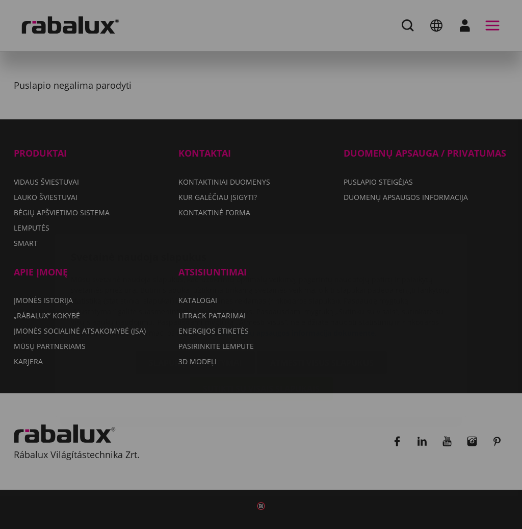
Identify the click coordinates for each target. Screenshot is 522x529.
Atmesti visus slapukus (322, 302)
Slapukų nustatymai (195, 302)
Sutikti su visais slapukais (261, 328)
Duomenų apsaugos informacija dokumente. (298, 272)
